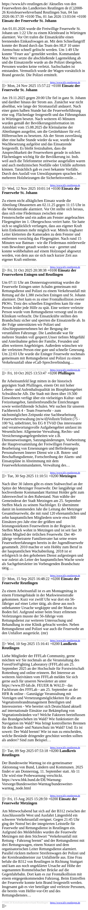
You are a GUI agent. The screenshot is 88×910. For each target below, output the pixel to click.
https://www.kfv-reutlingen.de (65, 82)
